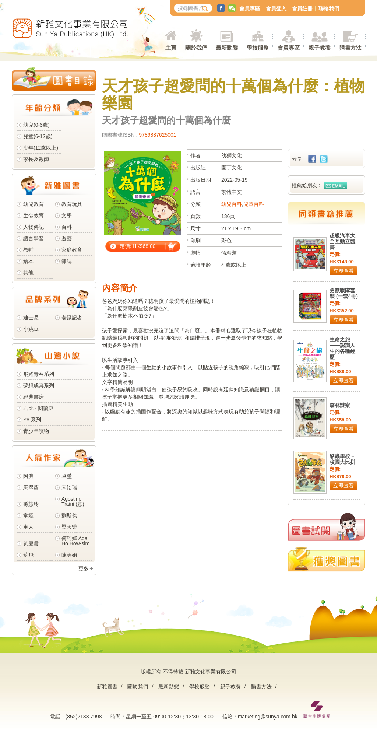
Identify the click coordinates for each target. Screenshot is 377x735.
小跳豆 (31, 329)
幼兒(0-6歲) (36, 125)
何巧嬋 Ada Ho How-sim (75, 540)
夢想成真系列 (38, 385)
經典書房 (33, 397)
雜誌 (66, 261)
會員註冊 (302, 8)
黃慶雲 (31, 543)
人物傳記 (33, 227)
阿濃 (28, 476)
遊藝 (66, 238)
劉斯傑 (69, 515)
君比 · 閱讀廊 (38, 408)
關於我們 (137, 686)
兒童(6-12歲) (39, 136)
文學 (66, 215)
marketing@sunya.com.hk (267, 717)
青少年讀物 (36, 431)
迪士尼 (31, 318)
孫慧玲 (31, 504)
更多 (83, 568)
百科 (66, 227)
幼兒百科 (231, 204)
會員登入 (276, 8)
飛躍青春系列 (38, 374)
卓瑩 (66, 476)
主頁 (170, 48)
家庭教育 (71, 250)
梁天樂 (69, 527)
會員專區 (249, 8)
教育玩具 (71, 204)
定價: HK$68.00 (138, 246)
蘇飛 (28, 555)
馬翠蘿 (31, 487)
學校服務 (258, 48)
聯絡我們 (328, 8)
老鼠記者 (71, 318)
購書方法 (261, 686)
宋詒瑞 (69, 487)
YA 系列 (32, 420)
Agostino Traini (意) (72, 501)
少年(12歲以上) (40, 148)
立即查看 (343, 271)
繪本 (28, 261)
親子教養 (230, 686)
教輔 (28, 250)
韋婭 (28, 515)
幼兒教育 (33, 204)
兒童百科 (253, 204)
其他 (28, 273)
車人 (28, 527)
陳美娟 (69, 555)
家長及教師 (36, 159)
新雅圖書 (107, 686)
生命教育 (33, 215)
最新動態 (168, 686)
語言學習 (33, 238)
